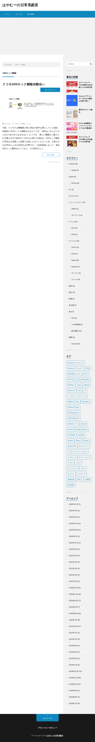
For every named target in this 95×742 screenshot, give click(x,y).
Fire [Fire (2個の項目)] (76, 379)
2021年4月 (73, 562)
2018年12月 (73, 671)
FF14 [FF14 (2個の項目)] (69, 379)
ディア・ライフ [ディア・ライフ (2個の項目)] (84, 457)
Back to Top (47, 718)
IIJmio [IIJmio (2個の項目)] (79, 385)
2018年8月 (73, 697)
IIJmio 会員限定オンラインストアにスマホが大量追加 (85, 125)
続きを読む (51, 155)
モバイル (18, 14)
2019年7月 (73, 633)
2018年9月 (73, 690)
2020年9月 (73, 607)
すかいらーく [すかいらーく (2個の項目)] (84, 446)
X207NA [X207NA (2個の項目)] (81, 435)
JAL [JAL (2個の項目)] (79, 390)
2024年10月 (73, 530)
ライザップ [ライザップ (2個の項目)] (81, 474)
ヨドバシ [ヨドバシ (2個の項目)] (71, 474)
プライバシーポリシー (47, 728)
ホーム (7, 14)
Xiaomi (73, 260)
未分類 (71, 305)
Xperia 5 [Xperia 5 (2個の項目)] (87, 441)
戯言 (70, 286)
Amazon (72, 164)
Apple (71, 177)
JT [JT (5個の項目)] (85, 390)
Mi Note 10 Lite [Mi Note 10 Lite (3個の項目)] (73, 407)
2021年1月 (73, 581)
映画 (70, 299)
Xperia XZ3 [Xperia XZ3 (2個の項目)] (72, 446)
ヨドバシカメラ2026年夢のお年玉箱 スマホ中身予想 (85, 84)
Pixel (73, 254)
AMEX (73, 209)
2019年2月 (73, 658)
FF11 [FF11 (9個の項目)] (86, 374)
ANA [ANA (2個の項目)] (88, 368)
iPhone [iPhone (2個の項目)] (86, 385)
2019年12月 (73, 626)
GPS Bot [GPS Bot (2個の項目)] (71, 385)
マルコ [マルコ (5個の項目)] (83, 468)
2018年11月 (73, 678)
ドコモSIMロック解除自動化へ (23, 84)
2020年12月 (73, 588)
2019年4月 (73, 645)
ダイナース (75, 215)
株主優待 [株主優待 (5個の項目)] (71, 485)
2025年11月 (73, 504)
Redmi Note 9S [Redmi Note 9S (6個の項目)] (82, 429)
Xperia (73, 267)
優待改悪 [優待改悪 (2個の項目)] (71, 479)
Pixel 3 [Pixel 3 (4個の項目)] (83, 424)
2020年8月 (73, 613)
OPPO (74, 247)
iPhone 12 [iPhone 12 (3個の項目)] (71, 390)
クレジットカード (76, 202)
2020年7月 (73, 620)
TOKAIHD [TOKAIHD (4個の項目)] (71, 435)
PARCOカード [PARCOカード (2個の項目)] (73, 424)
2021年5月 (73, 555)
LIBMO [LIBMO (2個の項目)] (70, 402)
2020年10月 (73, 600)
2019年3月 (73, 652)
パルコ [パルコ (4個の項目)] (78, 463)
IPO (73, 318)
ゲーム (71, 222)
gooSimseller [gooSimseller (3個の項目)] (85, 379)
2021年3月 (73, 568)
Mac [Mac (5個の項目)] (77, 402)
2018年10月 (73, 684)
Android (74, 344)
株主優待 (30, 14)
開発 (70, 337)
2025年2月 (73, 517)
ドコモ (28, 123)
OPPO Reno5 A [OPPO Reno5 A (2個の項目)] (73, 418)
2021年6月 (73, 549)
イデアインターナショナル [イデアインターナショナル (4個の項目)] (77, 452)
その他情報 (75, 324)
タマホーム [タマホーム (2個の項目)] (72, 457)
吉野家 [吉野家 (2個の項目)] (87, 479)
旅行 (70, 292)
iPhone (74, 183)
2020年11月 (73, 594)
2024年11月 (73, 523)
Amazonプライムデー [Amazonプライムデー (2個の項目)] (75, 368)
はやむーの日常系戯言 (20, 5)
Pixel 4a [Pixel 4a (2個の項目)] (70, 429)
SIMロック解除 (20, 123)
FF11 (73, 228)
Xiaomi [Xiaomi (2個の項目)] (70, 441)
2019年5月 (73, 639)
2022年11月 (73, 543)
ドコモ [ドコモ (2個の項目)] (70, 463)
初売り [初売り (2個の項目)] (79, 479)
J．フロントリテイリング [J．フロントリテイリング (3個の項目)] (77, 396)
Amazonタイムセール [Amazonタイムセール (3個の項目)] (75, 363)
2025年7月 (73, 510)
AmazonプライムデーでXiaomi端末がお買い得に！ (85, 98)
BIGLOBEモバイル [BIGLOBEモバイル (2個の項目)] (74, 374)
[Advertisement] (47, 36)
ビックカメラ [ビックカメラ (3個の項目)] (72, 468)
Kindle (73, 170)
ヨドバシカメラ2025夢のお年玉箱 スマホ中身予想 (85, 139)
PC (70, 189)
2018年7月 (73, 703)
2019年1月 (73, 665)
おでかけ (72, 196)
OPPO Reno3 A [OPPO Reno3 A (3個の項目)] (73, 413)
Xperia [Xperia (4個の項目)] (78, 441)
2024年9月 (73, 536)
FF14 (73, 234)
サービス (74, 273)
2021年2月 (73, 575)
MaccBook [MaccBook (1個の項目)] (86, 402)
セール (74, 279)
